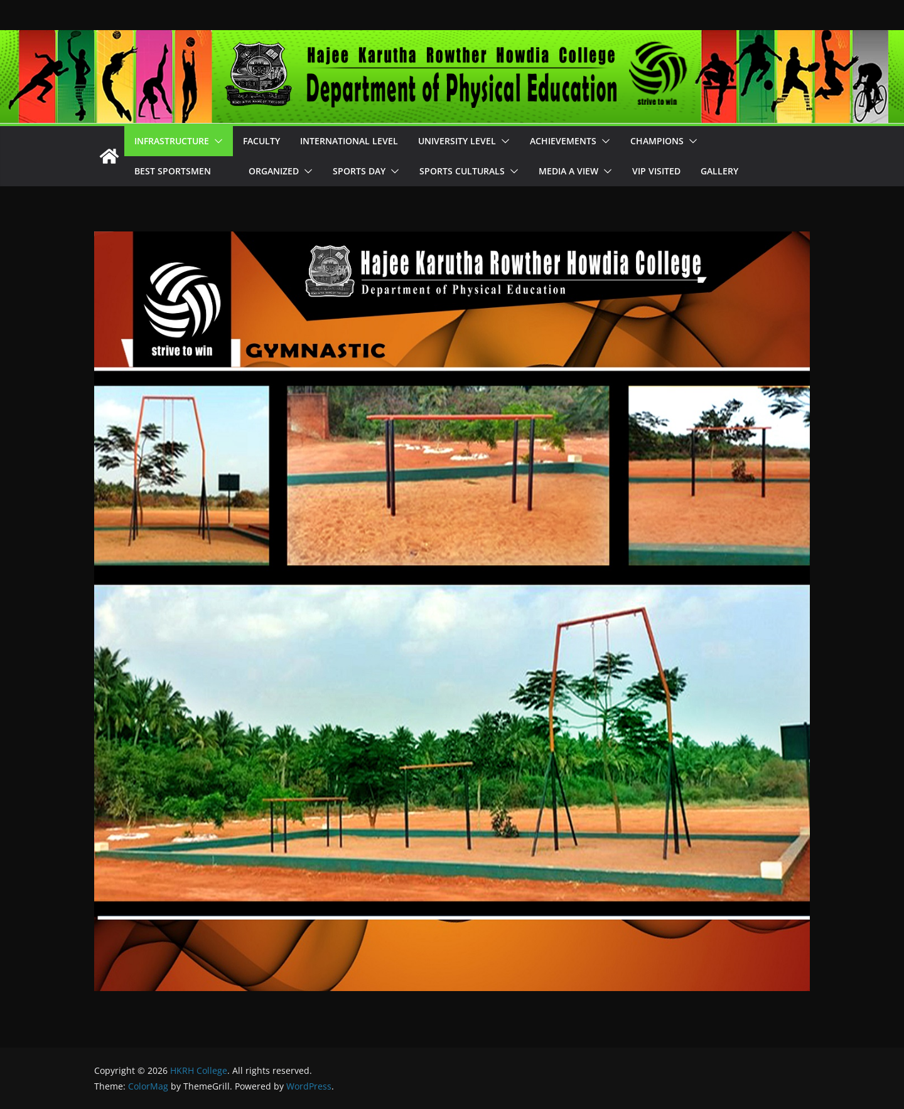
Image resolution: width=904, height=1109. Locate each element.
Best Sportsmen (181, 171)
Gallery (719, 171)
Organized (274, 171)
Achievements (563, 141)
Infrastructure (171, 141)
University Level (457, 141)
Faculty (261, 141)
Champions (657, 141)
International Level (349, 141)
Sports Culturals (462, 171)
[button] (216, 141)
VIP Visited (656, 171)
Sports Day (359, 171)
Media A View (568, 171)
